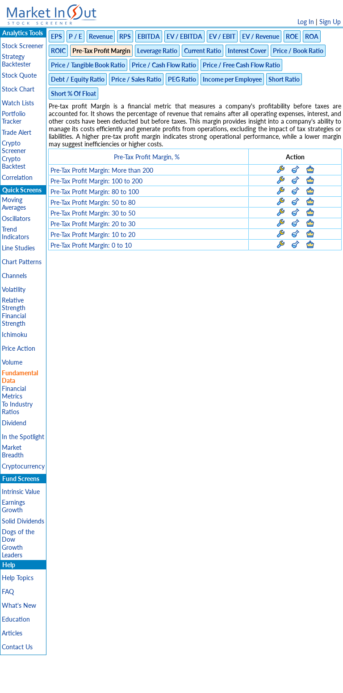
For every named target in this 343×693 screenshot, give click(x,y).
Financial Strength (14, 319)
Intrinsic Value (21, 491)
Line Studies (18, 248)
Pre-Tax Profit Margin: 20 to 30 (92, 224)
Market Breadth (13, 451)
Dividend (14, 423)
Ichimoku (14, 334)
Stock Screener (22, 46)
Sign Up (330, 21)
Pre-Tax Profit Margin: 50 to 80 (92, 202)
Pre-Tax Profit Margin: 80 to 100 (94, 191)
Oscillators (16, 218)
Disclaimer (69, 681)
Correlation (17, 177)
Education (16, 619)
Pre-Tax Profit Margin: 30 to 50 (92, 213)
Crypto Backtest (13, 162)
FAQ (8, 591)
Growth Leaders (12, 551)
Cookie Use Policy (209, 681)
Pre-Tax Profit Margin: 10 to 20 (92, 234)
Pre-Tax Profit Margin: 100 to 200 (96, 181)
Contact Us (17, 647)
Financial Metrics (14, 392)
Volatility (13, 289)
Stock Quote (19, 75)
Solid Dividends (23, 521)
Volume (12, 362)
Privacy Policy (108, 681)
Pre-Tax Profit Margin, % (147, 157)
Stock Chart (18, 89)
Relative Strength (13, 303)
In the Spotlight (23, 436)
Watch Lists (18, 103)
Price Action (18, 348)
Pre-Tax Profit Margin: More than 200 (101, 170)
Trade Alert (16, 132)
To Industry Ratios (17, 407)
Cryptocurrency (23, 466)
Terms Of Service (156, 681)
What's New (19, 605)
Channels (14, 275)
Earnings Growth (13, 506)
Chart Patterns (22, 262)
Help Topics (17, 577)
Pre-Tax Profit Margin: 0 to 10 (91, 245)
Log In (305, 21)
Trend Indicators (15, 233)
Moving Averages (14, 203)
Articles (12, 633)
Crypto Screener (14, 146)
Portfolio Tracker (13, 117)
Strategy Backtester (16, 60)
